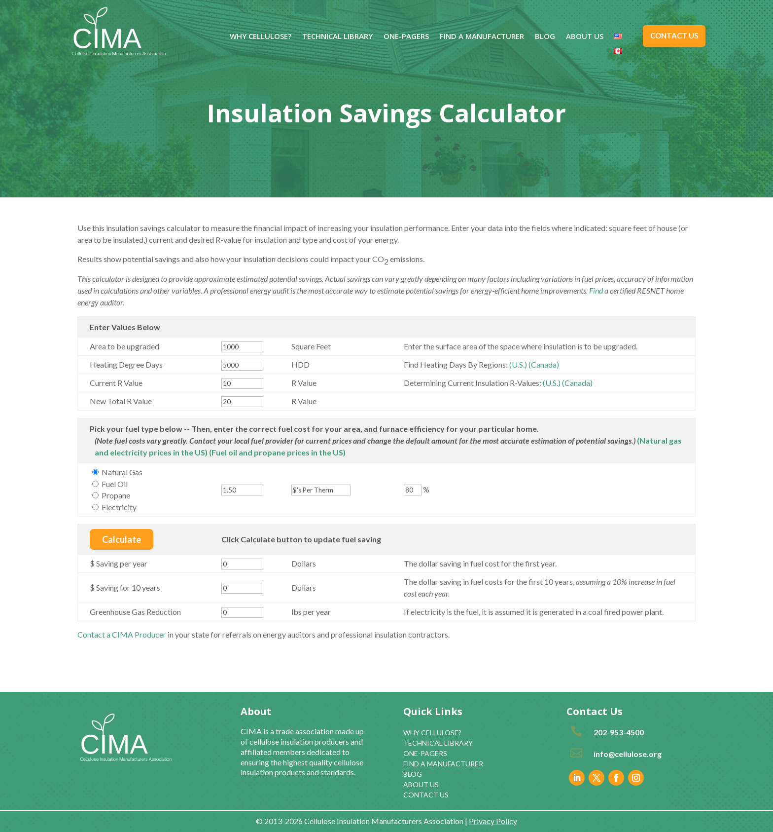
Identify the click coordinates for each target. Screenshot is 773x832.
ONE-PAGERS (406, 37)
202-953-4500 (619, 732)
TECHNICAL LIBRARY (337, 37)
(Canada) (543, 364)
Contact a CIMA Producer (121, 634)
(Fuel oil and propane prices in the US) (277, 452)
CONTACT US (674, 35)
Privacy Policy (493, 821)
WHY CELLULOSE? (260, 37)
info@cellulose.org (628, 753)
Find (596, 290)
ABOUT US (584, 37)
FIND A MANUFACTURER (482, 37)
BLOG (545, 37)
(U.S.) (518, 364)
